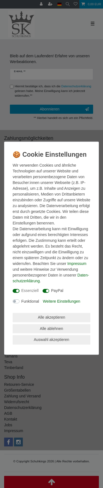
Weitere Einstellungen (61, 301)
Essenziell (30, 290)
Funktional (30, 301)
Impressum (76, 263)
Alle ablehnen (51, 328)
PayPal (57, 290)
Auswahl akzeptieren (51, 339)
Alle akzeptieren (51, 317)
